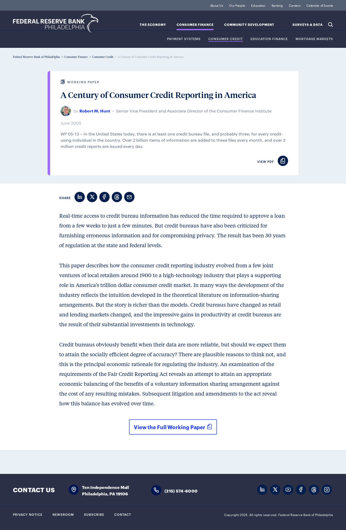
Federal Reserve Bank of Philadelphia (55, 23)
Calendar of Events (319, 5)
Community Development (249, 25)
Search (330, 24)
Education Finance (269, 39)
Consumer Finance (195, 25)
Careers (294, 5)
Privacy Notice (27, 514)
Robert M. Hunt (94, 110)
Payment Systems (184, 39)
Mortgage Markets (314, 39)
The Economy (153, 25)
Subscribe (94, 514)
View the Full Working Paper (169, 426)
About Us (216, 5)
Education (258, 5)
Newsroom (63, 514)
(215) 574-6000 (181, 491)
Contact (122, 514)
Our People (237, 5)
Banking (277, 5)
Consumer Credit (225, 39)
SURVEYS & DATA (307, 25)
